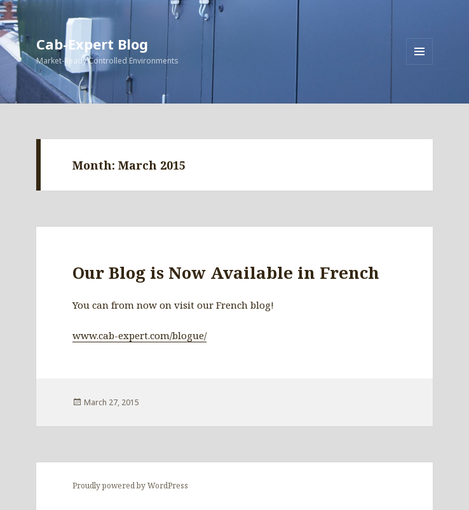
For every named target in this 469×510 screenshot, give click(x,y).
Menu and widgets (420, 64)
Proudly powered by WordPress (130, 485)
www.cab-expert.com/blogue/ (139, 335)
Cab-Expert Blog (92, 43)
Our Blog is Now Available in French (225, 272)
